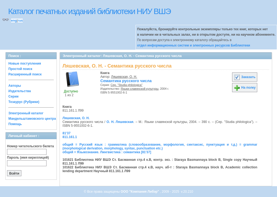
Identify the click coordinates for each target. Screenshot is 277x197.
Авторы (14, 86)
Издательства (19, 91)
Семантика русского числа (125, 81)
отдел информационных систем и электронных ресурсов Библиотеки (193, 45)
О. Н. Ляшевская (120, 122)
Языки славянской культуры (140, 88)
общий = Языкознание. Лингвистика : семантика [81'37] (106, 152)
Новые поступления (24, 63)
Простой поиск (20, 69)
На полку (245, 87)
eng (14, 20)
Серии (13, 96)
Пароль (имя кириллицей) (28, 157)
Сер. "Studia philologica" (127, 84)
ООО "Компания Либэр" (140, 191)
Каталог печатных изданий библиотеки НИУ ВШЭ (89, 11)
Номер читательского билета (30, 146)
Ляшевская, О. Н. (124, 77)
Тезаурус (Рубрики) (23, 102)
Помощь (15, 124)
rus (20, 20)
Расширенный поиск (25, 74)
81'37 (66, 133)
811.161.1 (69, 137)
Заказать (244, 77)
